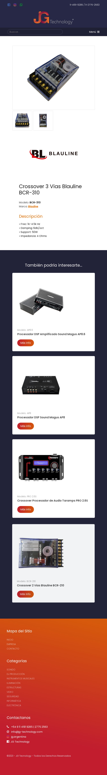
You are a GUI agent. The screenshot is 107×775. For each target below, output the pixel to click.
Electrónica (14, 705)
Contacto (13, 648)
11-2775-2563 (92, 4)
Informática (14, 700)
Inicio (10, 639)
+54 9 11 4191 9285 (22, 727)
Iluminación (13, 683)
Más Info (25, 343)
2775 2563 (41, 727)
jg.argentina (16, 737)
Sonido (11, 669)
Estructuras (14, 687)
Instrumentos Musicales (21, 678)
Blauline (33, 206)
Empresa (11, 644)
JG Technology (18, 742)
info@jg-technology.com (25, 732)
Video (10, 692)
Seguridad (13, 696)
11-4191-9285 (76, 4)
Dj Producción (16, 674)
